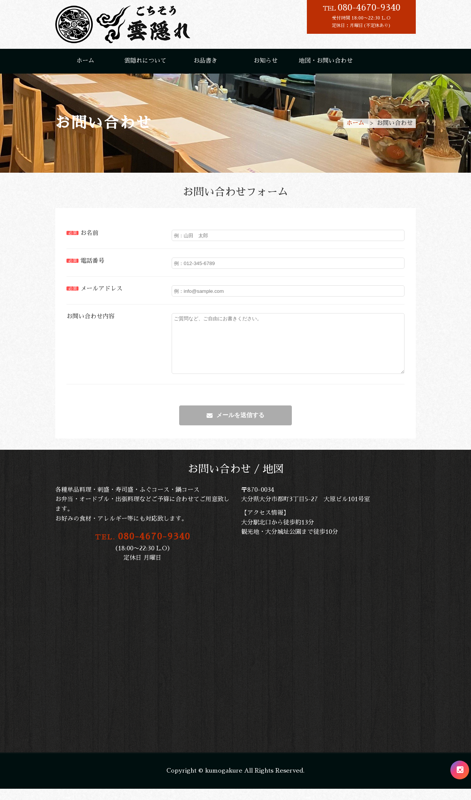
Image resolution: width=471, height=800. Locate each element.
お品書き (205, 61)
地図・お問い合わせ (326, 61)
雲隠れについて (145, 61)
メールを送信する (240, 426)
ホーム (85, 61)
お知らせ (266, 61)
